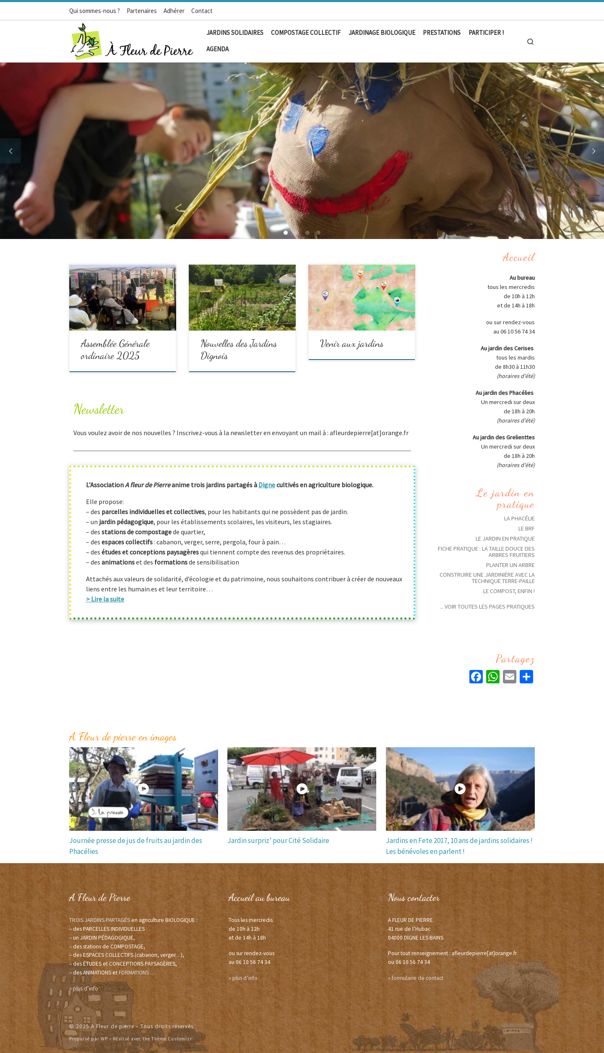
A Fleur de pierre (112, 1026)
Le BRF (526, 528)
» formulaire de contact (415, 978)
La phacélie (519, 518)
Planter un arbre (510, 565)
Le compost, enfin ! (509, 591)
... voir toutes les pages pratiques (487, 606)
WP (104, 1039)
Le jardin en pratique (505, 538)
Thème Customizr (171, 1039)
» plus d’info (83, 988)
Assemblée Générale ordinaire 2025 (115, 349)
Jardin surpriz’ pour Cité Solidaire (278, 840)
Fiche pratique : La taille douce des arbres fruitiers (486, 552)
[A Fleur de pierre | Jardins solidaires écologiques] (132, 39)
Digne (266, 485)
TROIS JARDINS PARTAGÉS (99, 920)
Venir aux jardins (351, 343)
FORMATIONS (134, 972)
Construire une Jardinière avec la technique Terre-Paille (487, 578)
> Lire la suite (105, 599)
